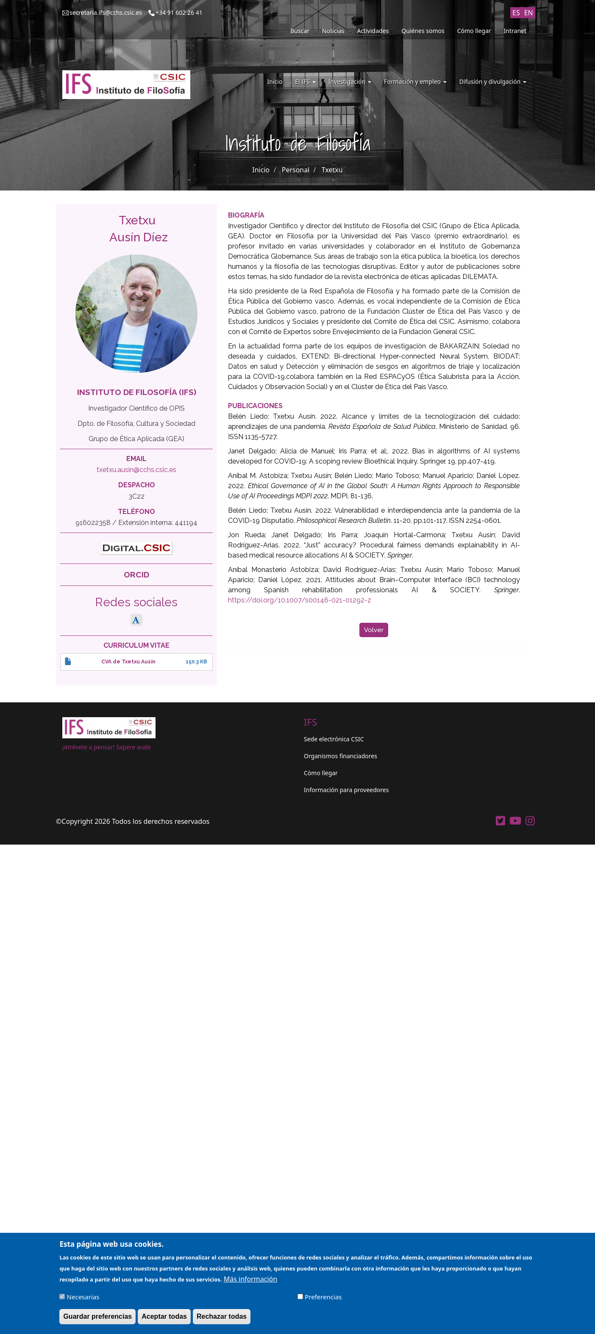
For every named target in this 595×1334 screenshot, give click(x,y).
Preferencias (323, 1299)
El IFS (305, 81)
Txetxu (332, 169)
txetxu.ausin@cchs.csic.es (136, 470)
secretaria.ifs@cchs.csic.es (106, 12)
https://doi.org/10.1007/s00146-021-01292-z (299, 600)
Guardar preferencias (97, 1318)
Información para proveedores (346, 790)
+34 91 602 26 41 (179, 12)
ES (516, 12)
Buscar (299, 31)
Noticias (333, 31)
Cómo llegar (474, 31)
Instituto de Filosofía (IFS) (136, 392)
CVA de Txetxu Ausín (128, 662)
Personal (296, 169)
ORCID (136, 574)
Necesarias (83, 1299)
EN (528, 12)
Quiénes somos (422, 31)
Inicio (275, 81)
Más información (250, 1281)
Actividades (373, 31)
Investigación (349, 81)
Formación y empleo (415, 81)
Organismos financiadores (340, 756)
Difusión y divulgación (492, 81)
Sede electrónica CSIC (334, 739)
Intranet (515, 31)
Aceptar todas (164, 1318)
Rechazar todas (222, 1318)
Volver (374, 630)
